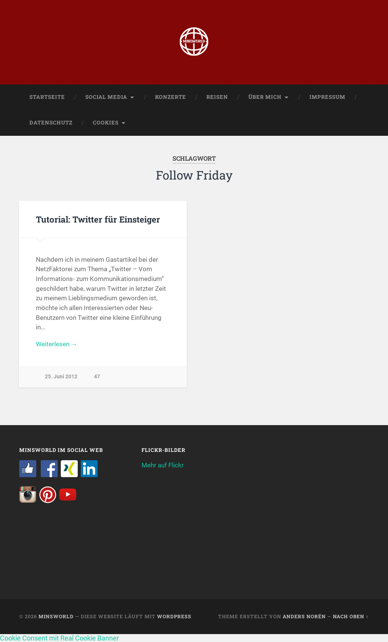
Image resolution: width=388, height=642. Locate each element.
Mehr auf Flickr (163, 465)
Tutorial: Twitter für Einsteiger (98, 219)
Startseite (47, 97)
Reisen (217, 97)
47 (97, 376)
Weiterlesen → (56, 344)
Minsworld (56, 616)
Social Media (106, 97)
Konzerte (170, 97)
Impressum (327, 97)
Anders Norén (304, 616)
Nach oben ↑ (350, 616)
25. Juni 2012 (61, 376)
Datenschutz (50, 122)
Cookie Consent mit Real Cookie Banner (59, 638)
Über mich (265, 97)
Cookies (106, 122)
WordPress (174, 616)
